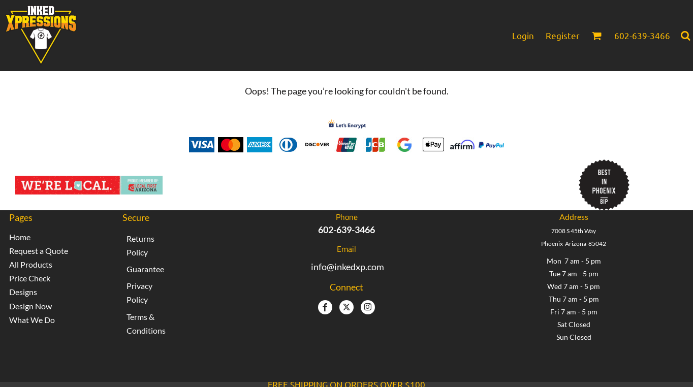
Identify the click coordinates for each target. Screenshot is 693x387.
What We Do (32, 320)
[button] (596, 35)
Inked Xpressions (261, 180)
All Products (30, 264)
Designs (23, 292)
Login (523, 35)
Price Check (29, 278)
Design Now (30, 306)
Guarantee (145, 269)
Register (563, 35)
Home (19, 237)
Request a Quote (38, 250)
